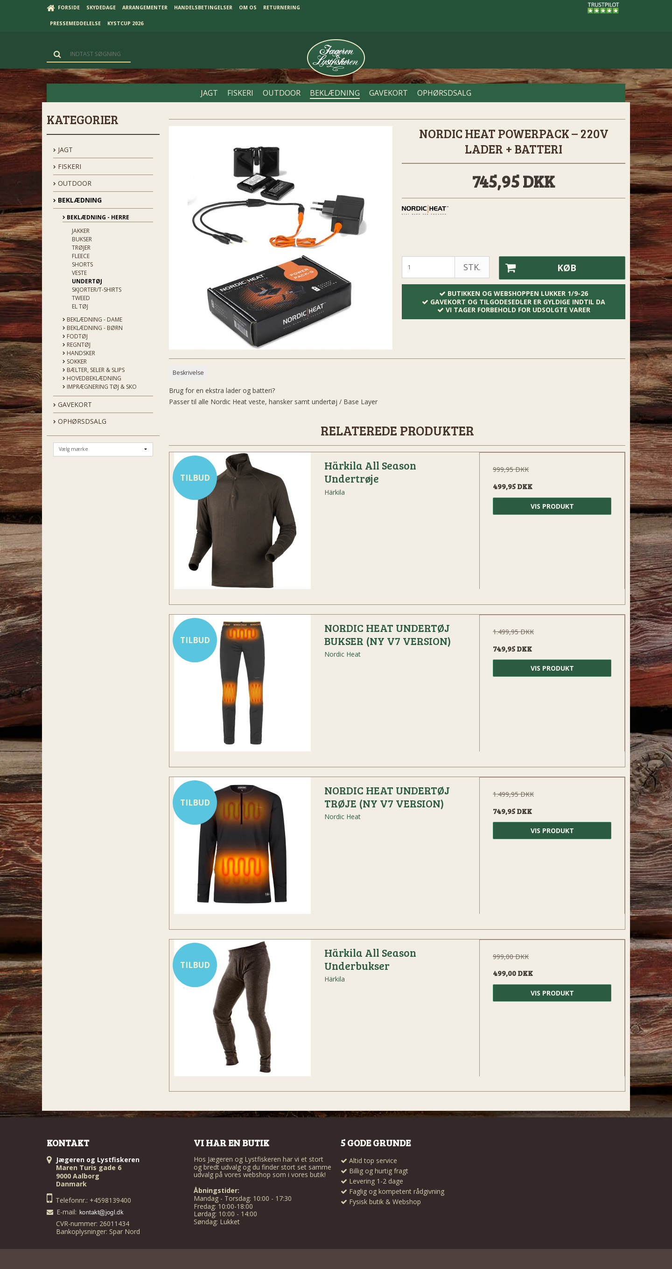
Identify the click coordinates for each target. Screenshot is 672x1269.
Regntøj (77, 345)
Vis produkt (552, 506)
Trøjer (81, 248)
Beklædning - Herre (96, 217)
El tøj (80, 306)
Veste (79, 273)
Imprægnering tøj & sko (100, 387)
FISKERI (67, 166)
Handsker (79, 353)
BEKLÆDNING (77, 200)
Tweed (81, 298)
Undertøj (87, 281)
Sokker (75, 361)
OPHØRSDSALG (79, 421)
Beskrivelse (188, 373)
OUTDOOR (72, 183)
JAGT (63, 149)
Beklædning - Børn (93, 328)
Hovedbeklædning (92, 378)
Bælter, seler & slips (94, 370)
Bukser (82, 239)
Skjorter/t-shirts (96, 290)
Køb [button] (537, 268)
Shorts (82, 264)
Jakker (81, 231)
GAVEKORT (72, 404)
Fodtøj (75, 336)
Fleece (81, 256)
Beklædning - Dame (92, 319)
